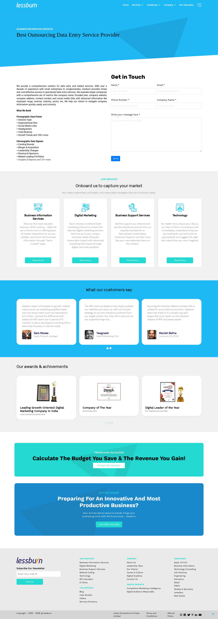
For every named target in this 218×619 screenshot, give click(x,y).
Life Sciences (180, 572)
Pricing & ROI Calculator (109, 465)
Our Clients (132, 569)
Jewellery (178, 592)
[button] (107, 348)
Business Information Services (94, 562)
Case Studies (86, 595)
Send (115, 158)
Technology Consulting (185, 569)
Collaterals (152, 5)
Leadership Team (135, 566)
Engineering (179, 576)
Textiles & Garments (183, 589)
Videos (83, 598)
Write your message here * (125, 114)
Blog (82, 592)
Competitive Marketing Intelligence (144, 588)
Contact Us (132, 579)
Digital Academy (134, 576)
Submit (30, 581)
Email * (161, 85)
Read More (38, 260)
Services (136, 5)
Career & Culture (135, 572)
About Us (131, 562)
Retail (176, 582)
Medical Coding (87, 572)
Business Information (184, 566)
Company (168, 5)
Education (179, 579)
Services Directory (88, 602)
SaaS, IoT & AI (180, 562)
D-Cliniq (83, 582)
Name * (115, 85)
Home (126, 5)
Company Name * (166, 100)
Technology (85, 576)
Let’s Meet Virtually (108, 524)
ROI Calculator (186, 5)
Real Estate (179, 596)
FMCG (177, 586)
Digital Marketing (88, 566)
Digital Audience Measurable (140, 592)
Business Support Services (92, 569)
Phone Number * (120, 100)
